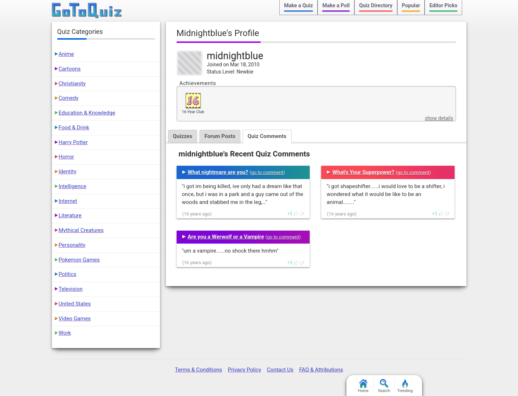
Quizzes (182, 136)
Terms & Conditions (198, 369)
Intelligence (73, 186)
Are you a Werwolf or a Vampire (226, 236)
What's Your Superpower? (363, 172)
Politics (67, 274)
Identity (67, 171)
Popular (411, 6)
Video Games (75, 318)
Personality (72, 245)
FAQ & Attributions (321, 369)
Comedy (69, 98)
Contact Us (280, 369)
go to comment (267, 172)
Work (65, 333)
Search (384, 386)
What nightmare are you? (218, 172)
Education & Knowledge (87, 113)
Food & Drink (74, 127)
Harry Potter (73, 142)
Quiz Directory (375, 6)
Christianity (72, 83)
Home (363, 386)
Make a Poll (336, 6)
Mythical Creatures (81, 230)
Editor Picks (443, 6)
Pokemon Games (79, 260)
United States (75, 304)
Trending (405, 386)
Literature (70, 215)
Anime (66, 54)
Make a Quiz (298, 6)
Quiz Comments (267, 136)
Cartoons (70, 69)
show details (439, 118)
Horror (66, 156)
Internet (68, 201)
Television (71, 289)
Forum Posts (219, 136)
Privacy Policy (244, 369)
